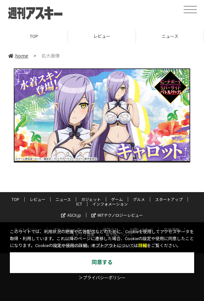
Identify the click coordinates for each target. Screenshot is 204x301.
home (18, 55)
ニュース (170, 36)
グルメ (139, 199)
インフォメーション (110, 204)
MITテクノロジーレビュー (117, 215)
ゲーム (117, 199)
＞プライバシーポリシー (102, 277)
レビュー (101, 36)
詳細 (142, 245)
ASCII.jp (71, 215)
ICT (79, 204)
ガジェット (91, 199)
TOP (34, 36)
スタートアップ (169, 199)
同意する (102, 262)
